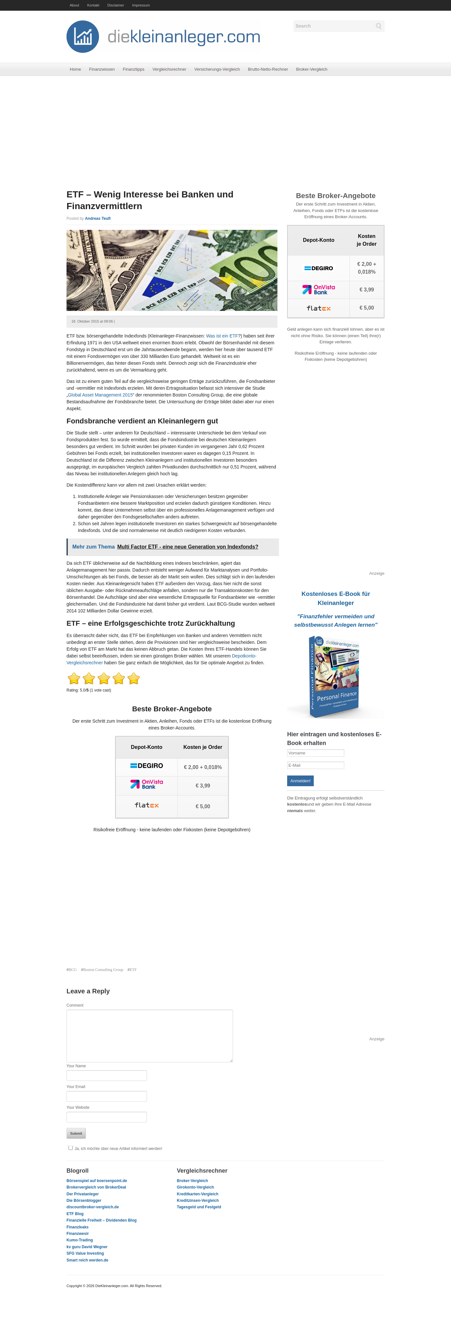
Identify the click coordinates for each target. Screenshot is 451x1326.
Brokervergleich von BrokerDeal (96, 1187)
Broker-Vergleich (311, 69)
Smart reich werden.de (87, 1260)
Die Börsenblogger (84, 1200)
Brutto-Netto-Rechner (268, 69)
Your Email (76, 1086)
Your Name (76, 1066)
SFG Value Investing (85, 1253)
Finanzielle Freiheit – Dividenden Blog (102, 1220)
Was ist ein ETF (222, 335)
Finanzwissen (102, 69)
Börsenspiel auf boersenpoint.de (97, 1180)
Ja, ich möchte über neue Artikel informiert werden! (114, 1148)
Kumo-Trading (80, 1240)
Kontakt (93, 5)
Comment (75, 1005)
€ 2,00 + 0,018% (203, 767)
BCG (73, 969)
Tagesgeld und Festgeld (199, 1207)
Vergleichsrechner (169, 69)
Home (75, 69)
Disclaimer (115, 5)
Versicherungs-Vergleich (217, 69)
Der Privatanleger (83, 1194)
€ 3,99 (203, 785)
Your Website (78, 1107)
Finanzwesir (78, 1233)
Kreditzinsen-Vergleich (198, 1200)
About (74, 5)
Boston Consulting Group (103, 969)
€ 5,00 (203, 806)
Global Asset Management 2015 (100, 394)
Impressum (141, 5)
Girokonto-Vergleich (195, 1187)
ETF (133, 969)
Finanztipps (133, 69)
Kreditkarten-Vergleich (197, 1194)
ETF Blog (75, 1214)
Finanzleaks (78, 1227)
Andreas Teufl (98, 218)
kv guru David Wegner (87, 1247)
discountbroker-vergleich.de (93, 1207)
